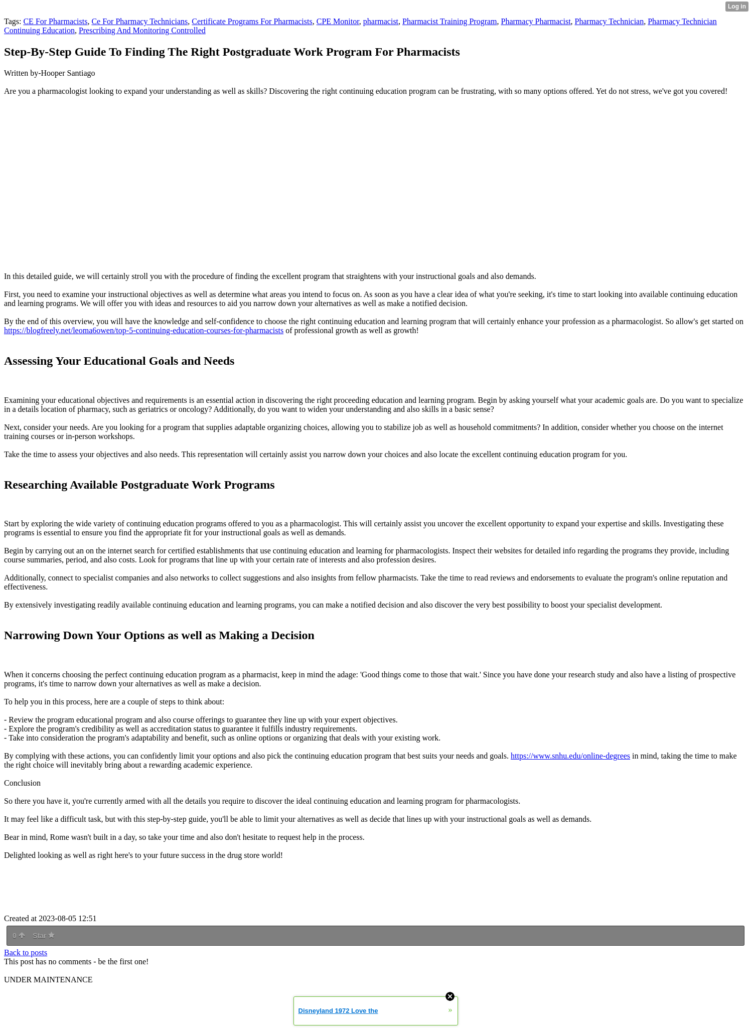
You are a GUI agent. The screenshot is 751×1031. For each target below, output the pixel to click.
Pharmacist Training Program (449, 21)
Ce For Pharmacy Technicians (139, 21)
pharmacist (380, 21)
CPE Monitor (338, 21)
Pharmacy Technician (609, 21)
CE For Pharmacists (55, 21)
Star (44, 936)
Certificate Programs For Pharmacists (252, 21)
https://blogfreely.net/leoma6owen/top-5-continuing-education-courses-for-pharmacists (143, 330)
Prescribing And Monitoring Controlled (142, 30)
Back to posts (25, 952)
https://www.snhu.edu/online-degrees (570, 756)
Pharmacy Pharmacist (536, 21)
